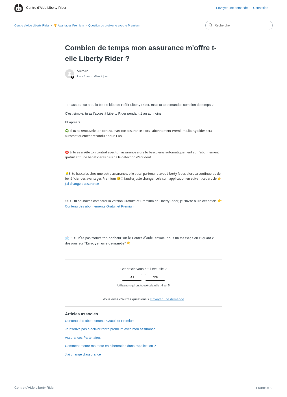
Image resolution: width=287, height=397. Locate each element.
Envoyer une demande (232, 8)
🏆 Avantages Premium (69, 25)
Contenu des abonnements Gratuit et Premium (100, 206)
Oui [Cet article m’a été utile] (132, 277)
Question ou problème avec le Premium (113, 25)
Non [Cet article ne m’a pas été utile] (155, 277)
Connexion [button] (260, 8)
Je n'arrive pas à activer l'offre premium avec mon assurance (110, 329)
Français (264, 388)
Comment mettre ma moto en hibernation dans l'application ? (110, 346)
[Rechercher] (239, 25)
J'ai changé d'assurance (82, 183)
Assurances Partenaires (83, 337)
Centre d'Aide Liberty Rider (31, 25)
